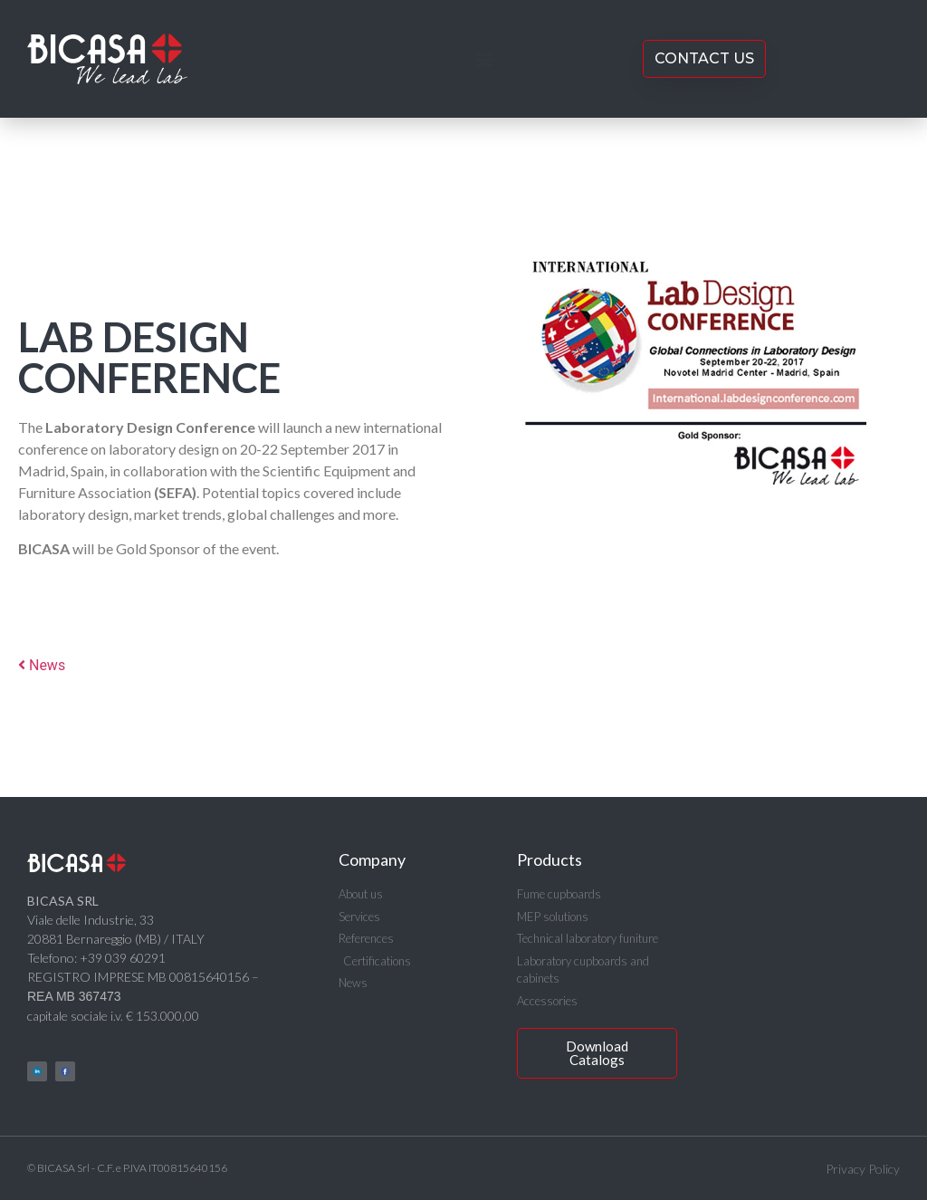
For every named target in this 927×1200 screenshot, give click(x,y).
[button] (484, 59)
